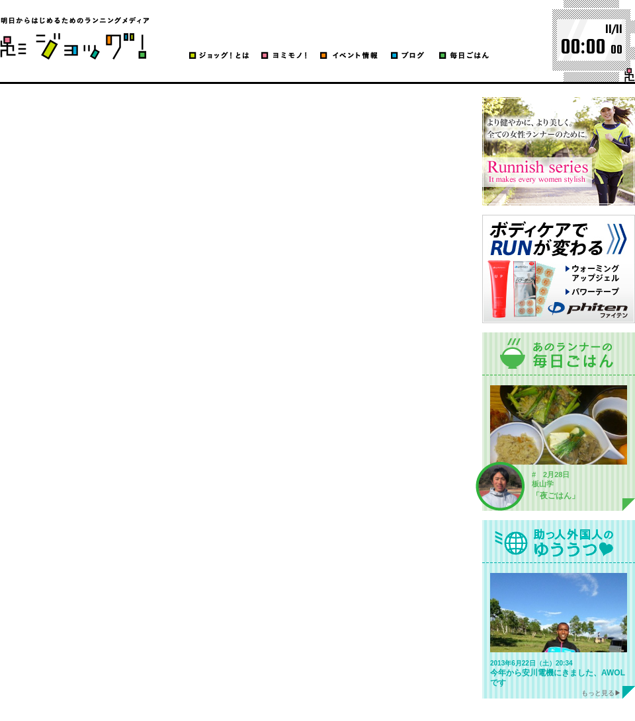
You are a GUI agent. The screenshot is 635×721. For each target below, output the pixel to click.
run (629, 75)
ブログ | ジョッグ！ (74, 38)
